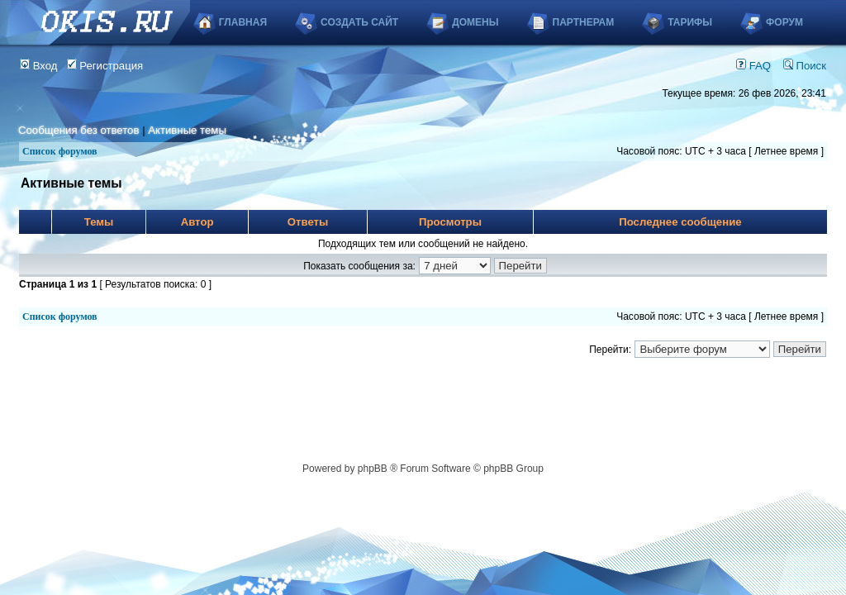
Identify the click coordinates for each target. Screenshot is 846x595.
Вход (39, 66)
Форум (784, 22)
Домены (475, 22)
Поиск (804, 66)
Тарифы (690, 22)
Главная (243, 22)
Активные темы (187, 130)
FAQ (753, 66)
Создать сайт (359, 22)
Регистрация (105, 66)
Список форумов (59, 151)
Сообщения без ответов (78, 130)
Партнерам (584, 22)
